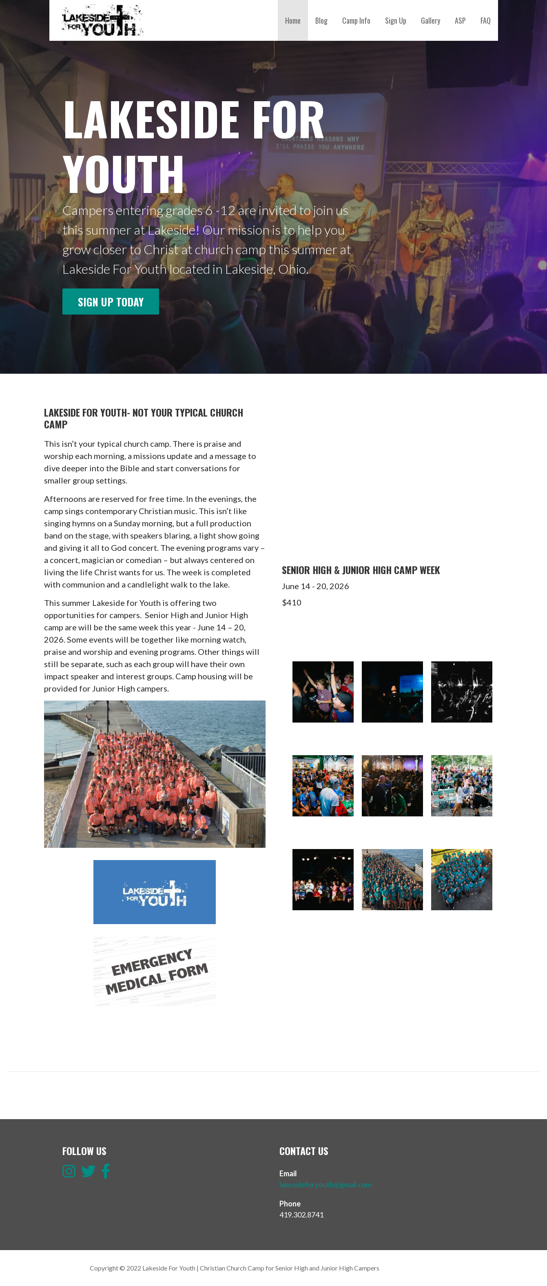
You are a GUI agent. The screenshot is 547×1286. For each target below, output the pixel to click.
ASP (460, 20)
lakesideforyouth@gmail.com (325, 1184)
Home (293, 20)
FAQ (486, 20)
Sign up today (111, 301)
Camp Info (356, 20)
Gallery (430, 20)
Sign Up (395, 20)
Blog (321, 20)
